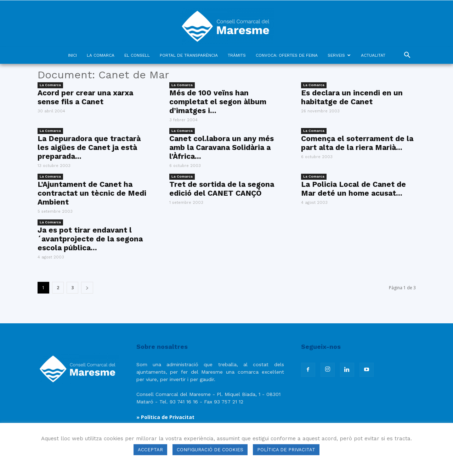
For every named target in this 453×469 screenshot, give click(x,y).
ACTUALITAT (373, 55)
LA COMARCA (100, 55)
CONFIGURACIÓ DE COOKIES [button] (210, 449)
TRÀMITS (237, 55)
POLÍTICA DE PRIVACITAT (286, 449)
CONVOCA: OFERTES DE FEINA (287, 55)
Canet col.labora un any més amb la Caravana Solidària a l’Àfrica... (221, 147)
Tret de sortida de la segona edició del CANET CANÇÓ (221, 188)
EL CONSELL (137, 55)
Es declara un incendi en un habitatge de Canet (352, 97)
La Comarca (50, 85)
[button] (407, 55)
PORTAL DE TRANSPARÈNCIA (189, 55)
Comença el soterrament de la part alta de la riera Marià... (357, 143)
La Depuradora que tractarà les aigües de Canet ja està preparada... (89, 147)
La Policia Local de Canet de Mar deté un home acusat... (353, 188)
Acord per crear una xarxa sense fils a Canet (85, 97)
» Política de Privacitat (165, 417)
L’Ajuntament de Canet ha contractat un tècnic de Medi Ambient (92, 193)
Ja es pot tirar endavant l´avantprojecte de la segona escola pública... (90, 238)
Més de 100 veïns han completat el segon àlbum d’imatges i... (217, 101)
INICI (72, 55)
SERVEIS (339, 55)
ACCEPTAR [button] (150, 449)
